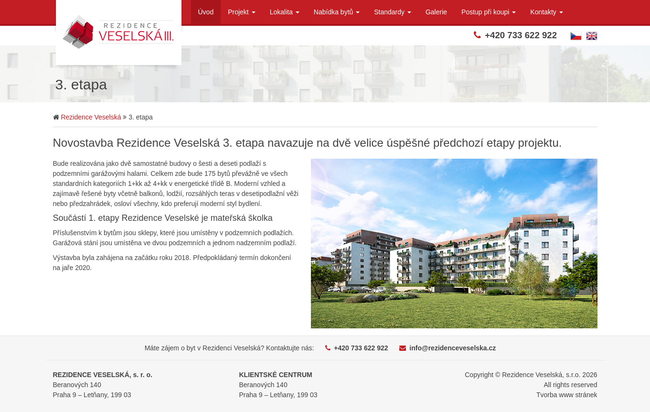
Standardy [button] (392, 12)
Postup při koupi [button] (488, 12)
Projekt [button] (241, 12)
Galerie (436, 12)
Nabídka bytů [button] (337, 12)
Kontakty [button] (546, 12)
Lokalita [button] (284, 12)
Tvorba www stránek (566, 395)
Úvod (206, 12)
